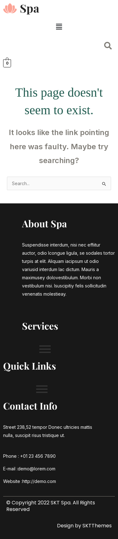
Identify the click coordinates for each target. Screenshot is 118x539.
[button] (58, 26)
